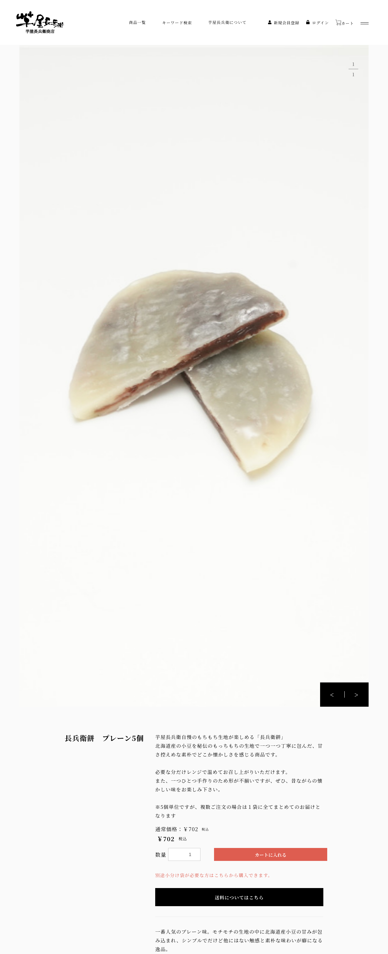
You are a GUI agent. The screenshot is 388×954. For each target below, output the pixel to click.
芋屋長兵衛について (227, 22)
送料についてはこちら (239, 897)
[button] (356, 694)
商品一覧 (137, 22)
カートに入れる (270, 855)
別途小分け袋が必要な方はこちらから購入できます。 (214, 875)
